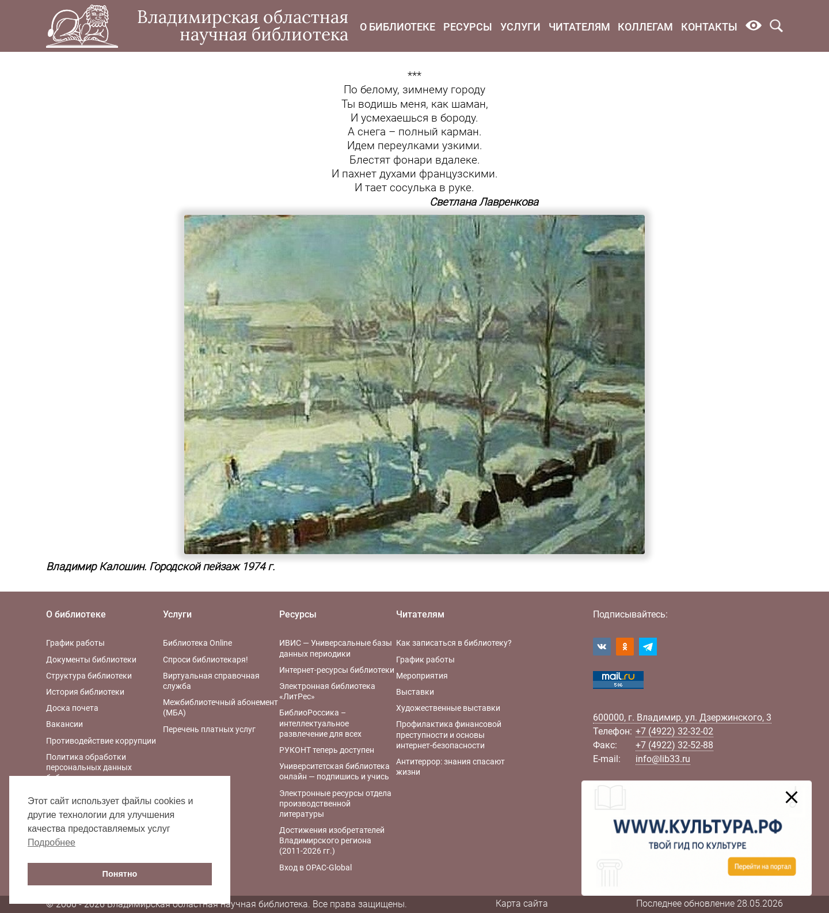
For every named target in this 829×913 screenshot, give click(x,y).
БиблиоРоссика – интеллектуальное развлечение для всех (320, 723)
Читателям (579, 27)
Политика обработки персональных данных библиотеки (89, 767)
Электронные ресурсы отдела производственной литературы (335, 804)
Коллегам (645, 27)
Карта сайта (522, 903)
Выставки (415, 691)
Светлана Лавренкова (483, 202)
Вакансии (64, 724)
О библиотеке (397, 27)
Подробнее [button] (51, 842)
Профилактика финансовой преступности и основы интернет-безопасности (448, 734)
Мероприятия (422, 675)
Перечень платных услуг (209, 729)
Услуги (520, 27)
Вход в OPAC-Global (315, 867)
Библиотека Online (197, 642)
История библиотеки (85, 691)
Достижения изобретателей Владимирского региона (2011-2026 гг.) (332, 840)
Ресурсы (467, 27)
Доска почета (72, 708)
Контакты (709, 27)
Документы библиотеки (91, 659)
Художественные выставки (448, 708)
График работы (75, 642)
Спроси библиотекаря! (205, 659)
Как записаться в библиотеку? (454, 642)
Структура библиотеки (89, 675)
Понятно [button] (120, 873)
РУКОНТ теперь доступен (326, 750)
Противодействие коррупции (101, 740)
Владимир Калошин (95, 566)
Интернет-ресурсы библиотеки (336, 670)
